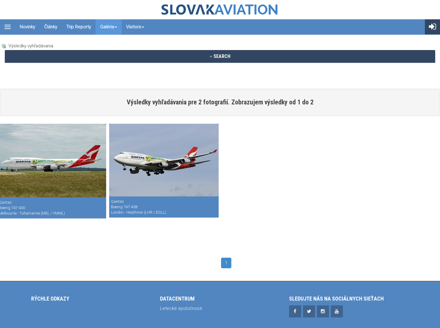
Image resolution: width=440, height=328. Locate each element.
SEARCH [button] (220, 56)
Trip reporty (78, 27)
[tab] (220, 56)
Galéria (108, 27)
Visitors (135, 27)
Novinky (27, 27)
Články (50, 27)
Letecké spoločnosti (181, 308)
